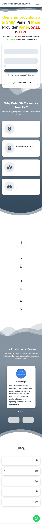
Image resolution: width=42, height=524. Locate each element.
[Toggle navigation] (37, 4)
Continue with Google (22, 82)
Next (32, 420)
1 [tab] (18, 411)
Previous (10, 420)
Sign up (31, 75)
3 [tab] (22, 411)
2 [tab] (20, 411)
